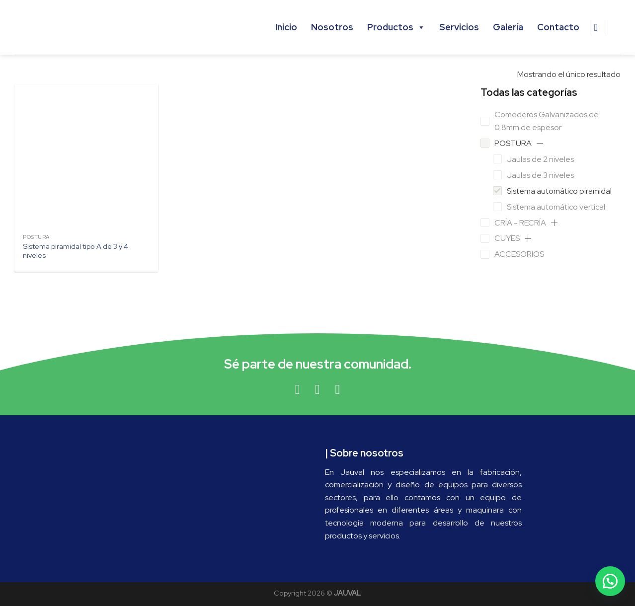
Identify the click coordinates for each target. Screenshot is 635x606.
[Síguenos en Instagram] (317, 389)
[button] (540, 143)
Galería (508, 27)
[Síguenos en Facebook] (297, 389)
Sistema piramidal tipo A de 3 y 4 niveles (75, 251)
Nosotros (332, 27)
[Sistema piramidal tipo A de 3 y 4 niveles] (86, 156)
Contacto (558, 27)
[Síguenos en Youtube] (337, 389)
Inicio (286, 27)
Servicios (459, 27)
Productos (396, 27)
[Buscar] (599, 27)
